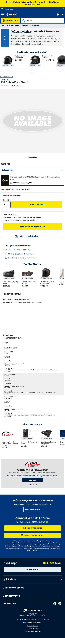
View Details (30, 258)
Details (13, 179)
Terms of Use (33, 629)
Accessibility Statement (32, 631)
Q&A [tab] (6, 343)
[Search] (42, 20)
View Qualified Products (44, 541)
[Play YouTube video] (33, 322)
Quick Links (9, 579)
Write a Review (17, 86)
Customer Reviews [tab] (13, 338)
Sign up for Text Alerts (34, 535)
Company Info (11, 596)
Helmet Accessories (21, 26)
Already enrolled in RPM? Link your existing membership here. (32, 476)
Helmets (10, 26)
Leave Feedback (32, 509)
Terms (29, 551)
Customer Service (13, 587)
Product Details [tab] (12, 294)
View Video (32, 158)
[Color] (32, 170)
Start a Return (32, 569)
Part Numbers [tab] (10, 348)
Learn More (32, 484)
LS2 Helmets (6, 80)
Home (3, 26)
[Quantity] (7, 204)
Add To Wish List (28, 236)
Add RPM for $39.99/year (22, 183)
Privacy (35, 551)
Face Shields (34, 26)
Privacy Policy (32, 626)
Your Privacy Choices (34, 623)
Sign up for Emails (34, 528)
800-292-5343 (52, 563)
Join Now (32, 480)
